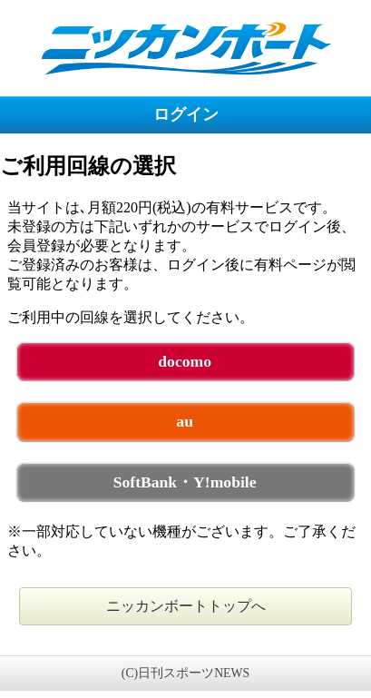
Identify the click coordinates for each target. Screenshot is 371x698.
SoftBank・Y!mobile (185, 482)
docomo (184, 361)
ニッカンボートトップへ (186, 606)
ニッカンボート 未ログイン (185, 47)
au (184, 421)
